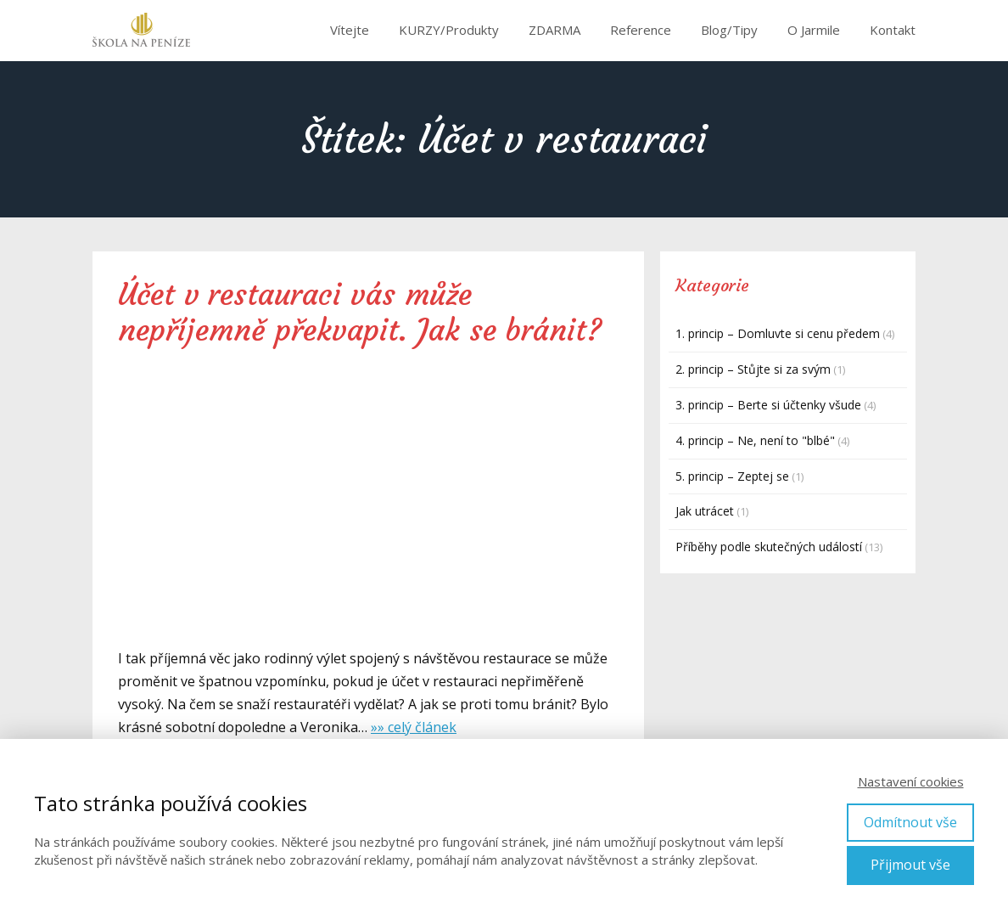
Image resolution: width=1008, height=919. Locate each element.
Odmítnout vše (910, 822)
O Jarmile (813, 29)
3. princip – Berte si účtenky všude (768, 405)
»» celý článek (413, 727)
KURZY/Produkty (449, 29)
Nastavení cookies (911, 781)
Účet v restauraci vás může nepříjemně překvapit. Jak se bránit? (360, 312)
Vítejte (349, 29)
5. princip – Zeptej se (732, 476)
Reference (640, 29)
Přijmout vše (910, 864)
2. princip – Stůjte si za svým (753, 369)
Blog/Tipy (729, 29)
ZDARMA (554, 29)
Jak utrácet (704, 511)
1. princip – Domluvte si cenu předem (777, 333)
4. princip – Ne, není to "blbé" (755, 440)
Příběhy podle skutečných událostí (768, 546)
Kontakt (893, 29)
